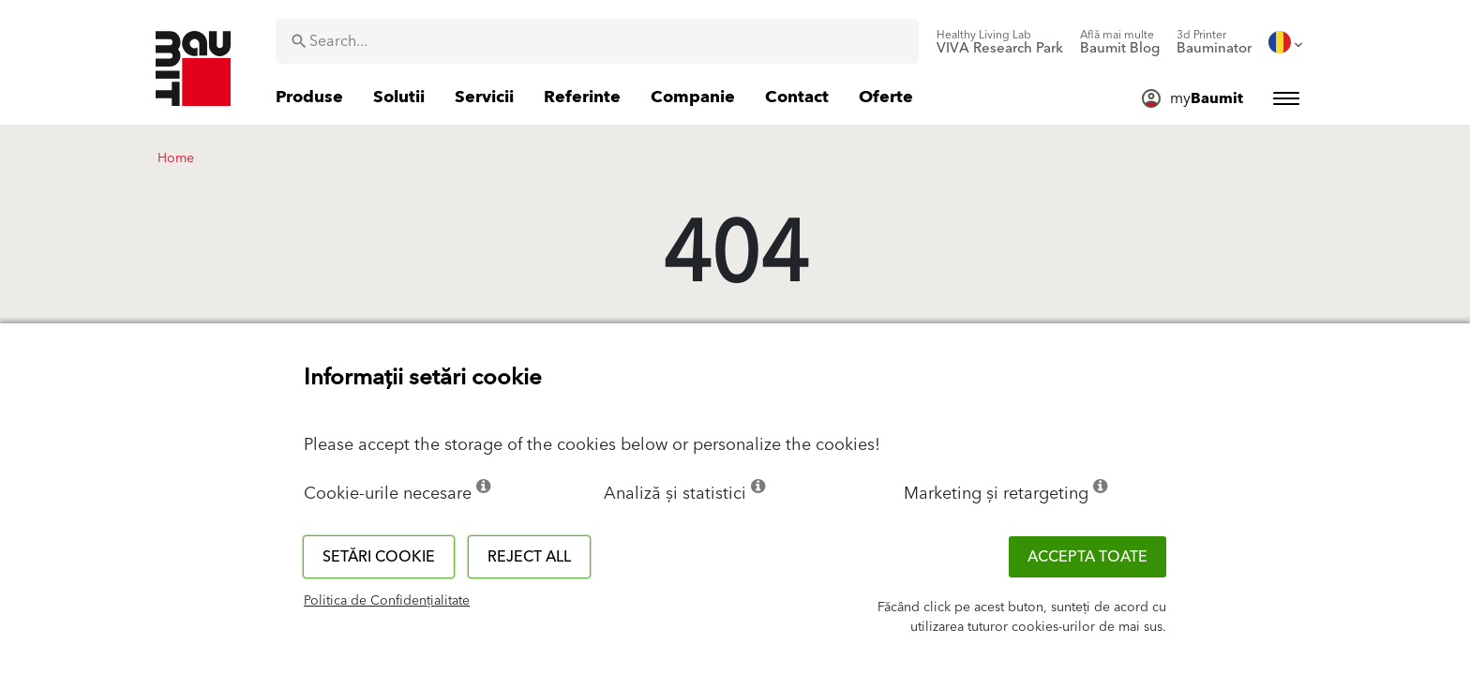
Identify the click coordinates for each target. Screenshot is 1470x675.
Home (176, 158)
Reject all (529, 557)
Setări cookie (378, 557)
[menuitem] (1000, 42)
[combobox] (597, 41)
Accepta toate (1088, 557)
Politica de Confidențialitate (387, 601)
